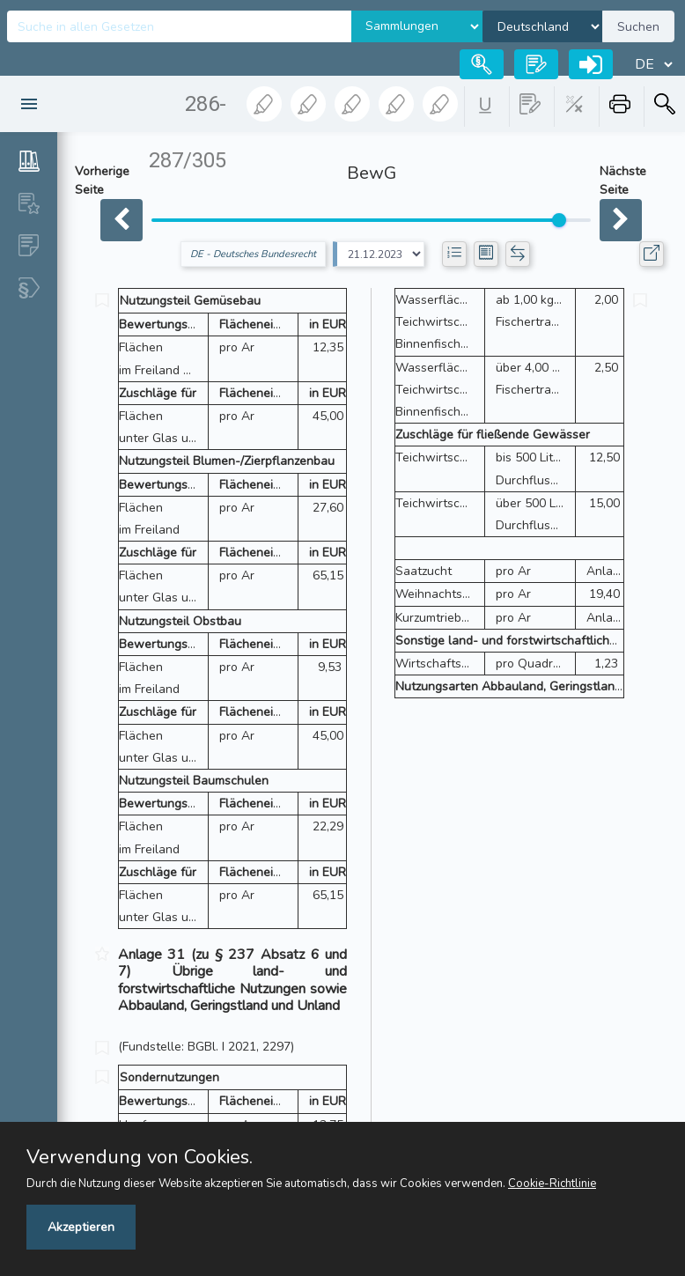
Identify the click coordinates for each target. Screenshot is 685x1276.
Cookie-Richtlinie (552, 1183)
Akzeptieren (81, 1227)
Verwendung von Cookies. (139, 1157)
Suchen (638, 26)
